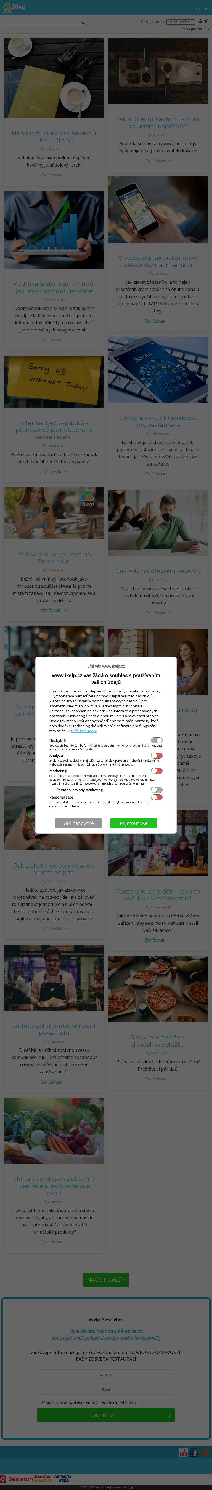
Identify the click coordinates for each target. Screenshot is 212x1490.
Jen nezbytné (78, 823)
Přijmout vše (134, 823)
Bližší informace (84, 730)
